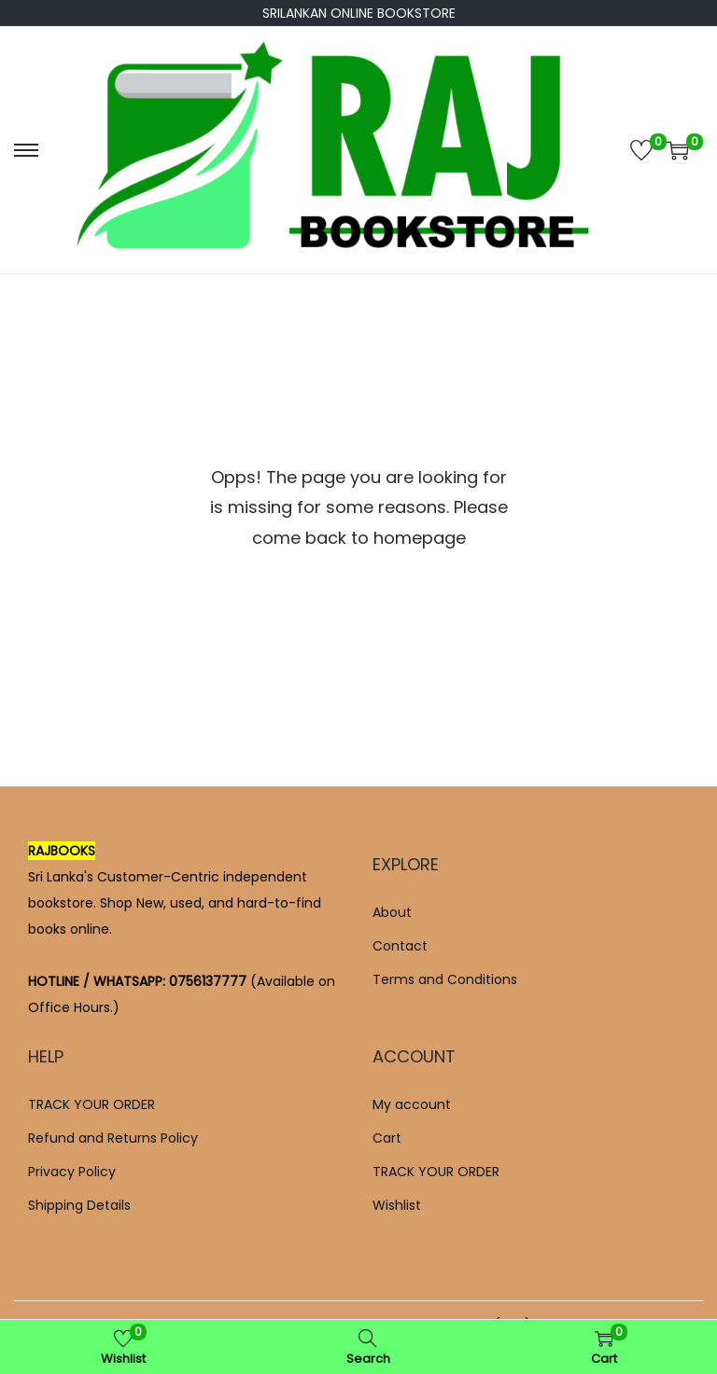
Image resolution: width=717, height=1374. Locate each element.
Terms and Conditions (445, 979)
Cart (387, 1138)
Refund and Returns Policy (113, 1138)
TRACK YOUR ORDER (91, 1104)
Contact (400, 946)
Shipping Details (79, 1205)
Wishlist (397, 1205)
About (392, 912)
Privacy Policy (72, 1171)
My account (412, 1104)
